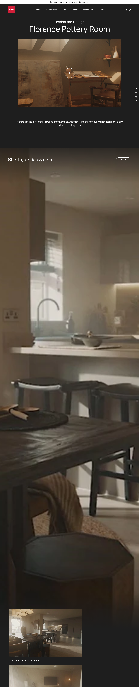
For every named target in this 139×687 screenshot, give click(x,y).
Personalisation (51, 10)
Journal (75, 10)
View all (123, 159)
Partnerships (88, 10)
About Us (100, 10)
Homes (38, 10)
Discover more (84, 2)
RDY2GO (65, 10)
